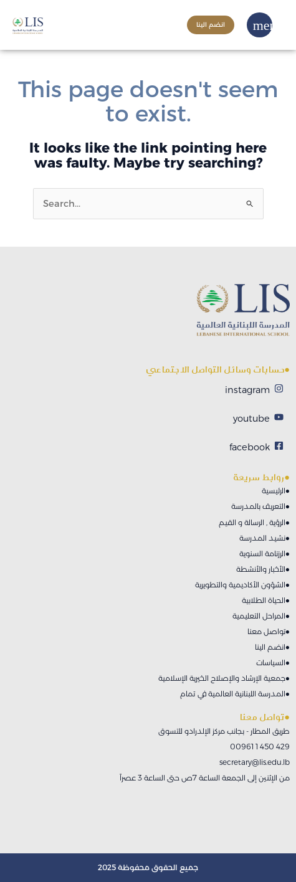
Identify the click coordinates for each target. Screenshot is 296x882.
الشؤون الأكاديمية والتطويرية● (242, 584)
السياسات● (273, 662)
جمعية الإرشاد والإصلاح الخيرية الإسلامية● (224, 678)
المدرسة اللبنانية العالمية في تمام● (235, 693)
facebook (249, 447)
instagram (247, 390)
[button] (268, 25)
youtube (251, 418)
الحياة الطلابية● (266, 600)
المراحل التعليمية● (261, 615)
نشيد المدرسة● (264, 538)
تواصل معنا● (268, 631)
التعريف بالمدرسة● (260, 506)
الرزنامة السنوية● (264, 553)
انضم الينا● (272, 647)
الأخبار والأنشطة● (263, 569)
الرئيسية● (276, 490)
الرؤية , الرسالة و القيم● (254, 522)
